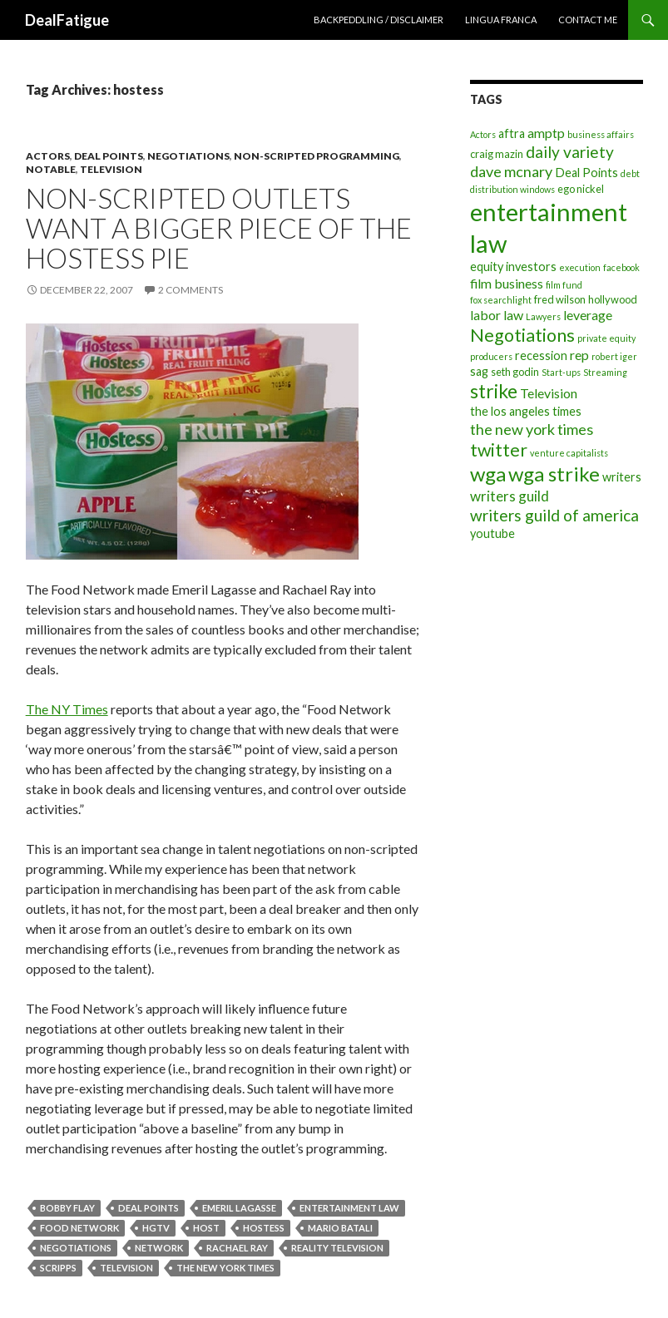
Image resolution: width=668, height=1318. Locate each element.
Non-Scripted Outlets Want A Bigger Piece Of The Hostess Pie (219, 227)
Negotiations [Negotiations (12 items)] (522, 335)
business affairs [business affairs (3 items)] (600, 134)
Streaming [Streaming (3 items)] (605, 372)
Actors (48, 156)
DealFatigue (67, 20)
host (206, 1227)
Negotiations (188, 156)
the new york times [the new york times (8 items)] (531, 429)
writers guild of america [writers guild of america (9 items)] (554, 515)
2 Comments (190, 290)
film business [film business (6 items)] (506, 283)
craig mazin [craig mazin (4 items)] (496, 153)
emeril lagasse (239, 1207)
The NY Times (67, 709)
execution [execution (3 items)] (580, 267)
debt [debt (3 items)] (630, 173)
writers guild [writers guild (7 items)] (509, 496)
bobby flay (67, 1207)
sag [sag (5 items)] (479, 371)
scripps (58, 1267)
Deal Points (108, 156)
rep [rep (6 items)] (579, 355)
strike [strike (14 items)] (493, 390)
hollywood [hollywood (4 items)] (612, 299)
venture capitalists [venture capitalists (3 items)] (569, 452)
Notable (51, 169)
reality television (337, 1247)
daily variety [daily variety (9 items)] (570, 151)
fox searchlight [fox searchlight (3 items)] (501, 299)
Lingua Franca (501, 19)
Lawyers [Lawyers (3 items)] (543, 316)
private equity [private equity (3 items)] (606, 338)
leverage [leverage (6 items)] (587, 315)
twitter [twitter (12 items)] (498, 450)
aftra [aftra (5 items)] (511, 133)
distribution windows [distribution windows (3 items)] (512, 189)
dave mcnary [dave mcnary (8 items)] (511, 171)
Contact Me (587, 19)
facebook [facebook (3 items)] (621, 267)
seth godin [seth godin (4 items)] (515, 371)
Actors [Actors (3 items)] (483, 134)
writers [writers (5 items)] (621, 477)
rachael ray (237, 1247)
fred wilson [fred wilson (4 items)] (560, 299)
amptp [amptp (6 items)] (546, 133)
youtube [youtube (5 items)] (492, 533)
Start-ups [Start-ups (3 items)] (561, 372)
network (159, 1247)
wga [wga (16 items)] (488, 474)
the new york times (225, 1267)
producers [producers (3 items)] (491, 356)
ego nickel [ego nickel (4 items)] (580, 188)
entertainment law (349, 1207)
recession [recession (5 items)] (541, 355)
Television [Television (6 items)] (548, 393)
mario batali (340, 1227)
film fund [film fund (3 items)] (564, 284)
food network (79, 1227)
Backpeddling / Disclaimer (378, 19)
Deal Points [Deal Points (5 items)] (586, 172)
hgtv (156, 1227)
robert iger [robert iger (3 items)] (614, 356)
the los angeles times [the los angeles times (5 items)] (525, 411)
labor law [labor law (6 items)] (496, 315)
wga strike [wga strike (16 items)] (554, 474)
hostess (264, 1227)
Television (111, 169)
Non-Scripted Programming (316, 156)
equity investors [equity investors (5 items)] (513, 266)
